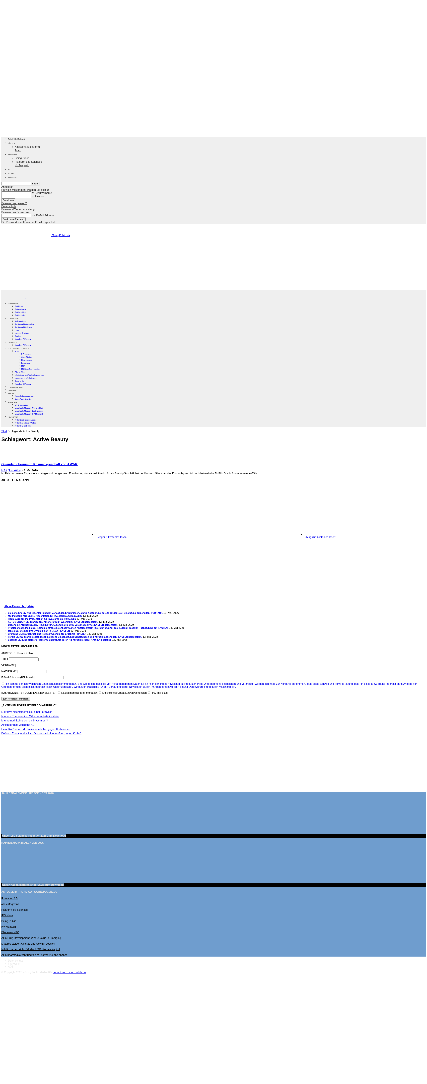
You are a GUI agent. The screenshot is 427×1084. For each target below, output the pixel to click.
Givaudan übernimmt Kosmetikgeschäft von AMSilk (39, 464)
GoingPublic (22, 158)
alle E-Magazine (21, 405)
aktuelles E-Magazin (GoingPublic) (29, 408)
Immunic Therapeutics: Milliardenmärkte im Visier (30, 716)
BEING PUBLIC (13, 318)
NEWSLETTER (13, 417)
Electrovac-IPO (10, 932)
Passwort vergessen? (14, 203)
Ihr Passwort (38, 196)
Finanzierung (26, 360)
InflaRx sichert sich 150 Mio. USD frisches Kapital (30, 949)
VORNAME (8, 665)
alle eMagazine (10, 904)
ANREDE (6, 653)
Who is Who (19, 372)
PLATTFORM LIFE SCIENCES (18, 348)
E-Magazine (12, 402)
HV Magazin (22, 165)
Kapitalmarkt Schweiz (23, 327)
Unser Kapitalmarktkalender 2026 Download (33, 884)
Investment (25, 363)
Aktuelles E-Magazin (23, 339)
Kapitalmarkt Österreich (24, 324)
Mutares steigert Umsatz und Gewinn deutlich (28, 943)
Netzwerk (12, 390)
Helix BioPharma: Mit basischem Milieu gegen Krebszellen (35, 729)
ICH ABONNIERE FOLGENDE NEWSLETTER (29, 692)
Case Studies (26, 357)
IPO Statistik (20, 315)
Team (18, 150)
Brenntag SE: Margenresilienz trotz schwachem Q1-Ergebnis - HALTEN (47, 634)
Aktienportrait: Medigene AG (18, 724)
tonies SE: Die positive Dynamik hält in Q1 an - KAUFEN (39, 631)
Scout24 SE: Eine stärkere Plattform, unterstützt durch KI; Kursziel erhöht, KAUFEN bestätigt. (59, 640)
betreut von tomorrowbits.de (69, 972)
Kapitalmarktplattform (27, 146)
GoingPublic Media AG (16, 139)
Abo (9, 169)
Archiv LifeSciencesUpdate (25, 420)
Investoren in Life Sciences (25, 378)
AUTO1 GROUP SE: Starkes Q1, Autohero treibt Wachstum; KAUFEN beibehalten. (53, 622)
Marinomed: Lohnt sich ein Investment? (24, 720)
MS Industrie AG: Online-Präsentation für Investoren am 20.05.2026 (45, 616)
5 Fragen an (26, 354)
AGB (11, 966)
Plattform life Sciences (14, 909)
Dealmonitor (19, 381)
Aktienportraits (20, 321)
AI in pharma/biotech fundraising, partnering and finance (34, 955)
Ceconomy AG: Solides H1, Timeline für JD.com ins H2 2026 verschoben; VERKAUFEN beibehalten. (63, 625)
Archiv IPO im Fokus (23, 426)
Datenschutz (8, 206)
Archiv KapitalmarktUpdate (25, 423)
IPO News (19, 306)
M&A (23, 366)
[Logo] (13, 297)
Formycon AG (9, 898)
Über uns (11, 143)
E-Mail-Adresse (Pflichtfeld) (17, 677)
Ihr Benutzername (41, 193)
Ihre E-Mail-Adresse (42, 215)
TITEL (4, 659)
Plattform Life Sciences (28, 161)
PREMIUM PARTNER (15, 387)
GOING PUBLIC (13, 303)
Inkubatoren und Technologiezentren (29, 375)
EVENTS (11, 393)
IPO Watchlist (20, 312)
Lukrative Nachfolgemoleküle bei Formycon (26, 711)
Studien (18, 336)
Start (4, 431)
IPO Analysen (20, 309)
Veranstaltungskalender (24, 396)
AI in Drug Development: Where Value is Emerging (31, 938)
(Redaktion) (14, 470)
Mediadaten (12, 154)
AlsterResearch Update (19, 606)
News (17, 351)
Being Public (8, 921)
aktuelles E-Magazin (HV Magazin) (29, 414)
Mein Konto (12, 177)
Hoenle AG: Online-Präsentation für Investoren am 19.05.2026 (42, 619)
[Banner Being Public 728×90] (214, 288)
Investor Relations (22, 333)
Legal (17, 330)
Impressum (14, 963)
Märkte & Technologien (30, 369)
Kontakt (11, 173)
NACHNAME (9, 671)
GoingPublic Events (23, 399)
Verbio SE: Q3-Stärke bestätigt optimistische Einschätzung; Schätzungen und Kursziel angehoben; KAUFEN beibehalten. (75, 637)
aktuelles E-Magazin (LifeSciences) (29, 411)
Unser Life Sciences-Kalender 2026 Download (34, 835)
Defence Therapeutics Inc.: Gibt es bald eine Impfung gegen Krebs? (41, 733)
